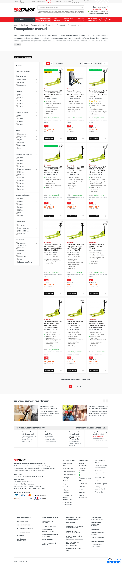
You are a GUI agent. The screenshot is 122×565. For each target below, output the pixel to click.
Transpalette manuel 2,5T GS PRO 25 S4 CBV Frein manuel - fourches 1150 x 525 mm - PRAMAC (53, 247)
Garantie (82, 492)
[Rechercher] (82, 7)
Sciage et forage (22, 525)
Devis (64, 1)
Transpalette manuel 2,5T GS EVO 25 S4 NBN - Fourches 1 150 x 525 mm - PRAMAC (75, 170)
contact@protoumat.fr (26, 484)
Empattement (26, 222)
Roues (26, 130)
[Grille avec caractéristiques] (48, 63)
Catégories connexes (26, 71)
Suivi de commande (75, 1)
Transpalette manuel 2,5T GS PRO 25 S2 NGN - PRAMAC (97, 246)
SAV (69, 1)
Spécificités (26, 240)
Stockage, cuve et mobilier (96, 533)
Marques (66, 481)
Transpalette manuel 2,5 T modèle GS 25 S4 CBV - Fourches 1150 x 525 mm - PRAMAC (53, 94)
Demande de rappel (69, 475)
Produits (24, 20)
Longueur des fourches (26, 154)
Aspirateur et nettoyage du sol (95, 518)
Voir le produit (49, 138)
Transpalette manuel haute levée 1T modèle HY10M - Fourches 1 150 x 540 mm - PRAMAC (75, 94)
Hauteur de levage (26, 112)
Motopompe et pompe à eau (72, 549)
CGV (96, 481)
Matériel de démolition (48, 518)
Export (81, 489)
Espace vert (69, 523)
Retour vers (23, 57)
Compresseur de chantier (46, 522)
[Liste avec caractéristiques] (51, 63)
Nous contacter (68, 469)
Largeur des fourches (26, 195)
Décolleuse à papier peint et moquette (72, 518)
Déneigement (94, 529)
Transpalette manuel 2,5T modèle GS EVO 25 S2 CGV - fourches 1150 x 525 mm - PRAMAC (75, 247)
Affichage (98, 64)
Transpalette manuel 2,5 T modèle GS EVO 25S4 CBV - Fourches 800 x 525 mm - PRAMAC (53, 324)
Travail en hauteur (47, 526)
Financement (83, 483)
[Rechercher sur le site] (58, 7)
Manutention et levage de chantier (71, 532)
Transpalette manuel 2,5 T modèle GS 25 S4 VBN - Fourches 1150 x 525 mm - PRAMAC (98, 94)
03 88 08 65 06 (100, 9)
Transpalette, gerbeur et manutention (73, 527)
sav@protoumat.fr (35, 486)
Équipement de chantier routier (46, 530)
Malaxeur (19, 536)
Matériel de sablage (47, 540)
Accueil (16, 1)
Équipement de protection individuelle (94, 524)
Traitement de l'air (96, 541)
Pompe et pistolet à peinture (47, 544)
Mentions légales (101, 484)
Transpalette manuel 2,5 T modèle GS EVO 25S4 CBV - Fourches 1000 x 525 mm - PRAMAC (98, 324)
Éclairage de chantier (23, 528)
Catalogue (66, 478)
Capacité (26, 91)
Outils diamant (21, 521)
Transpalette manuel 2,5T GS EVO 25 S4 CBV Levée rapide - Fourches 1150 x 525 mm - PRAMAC (97, 170)
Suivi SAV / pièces (87, 1)
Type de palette (26, 76)
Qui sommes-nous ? (24, 1)
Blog (33, 1)
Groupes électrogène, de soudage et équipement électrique (73, 537)
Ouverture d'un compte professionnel (67, 497)
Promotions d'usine (22, 518)
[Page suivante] (83, 386)
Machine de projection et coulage (48, 535)
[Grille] (44, 63)
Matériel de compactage (20, 539)
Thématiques (40, 1)
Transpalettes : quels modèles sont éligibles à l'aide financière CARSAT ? (49, 408)
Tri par (80, 64)
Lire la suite (17, 44)
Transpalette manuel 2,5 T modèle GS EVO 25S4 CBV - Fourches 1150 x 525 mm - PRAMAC (53, 170)
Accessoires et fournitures (95, 545)
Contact (59, 1)
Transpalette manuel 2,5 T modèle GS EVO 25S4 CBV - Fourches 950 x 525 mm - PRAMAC (75, 324)
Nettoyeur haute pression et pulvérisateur (71, 544)
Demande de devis (69, 472)
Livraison (82, 486)
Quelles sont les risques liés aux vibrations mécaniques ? (98, 407)
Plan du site (99, 492)
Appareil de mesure (96, 538)
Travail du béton (22, 532)
